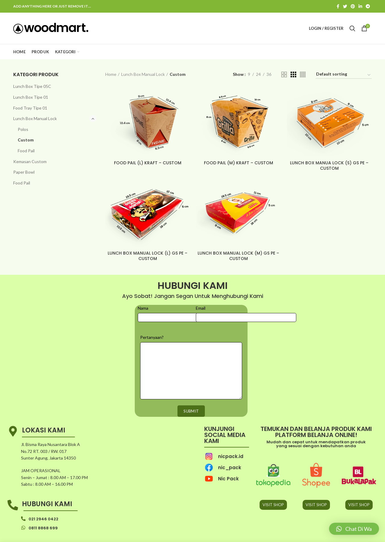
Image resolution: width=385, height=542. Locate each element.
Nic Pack (228, 478)
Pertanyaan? (152, 337)
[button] (354, 529)
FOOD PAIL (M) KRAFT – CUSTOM (238, 163)
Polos (23, 129)
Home (110, 74)
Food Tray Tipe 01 (30, 107)
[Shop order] (344, 75)
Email (200, 308)
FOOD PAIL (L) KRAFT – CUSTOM (147, 163)
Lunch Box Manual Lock (35, 118)
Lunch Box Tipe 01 (30, 97)
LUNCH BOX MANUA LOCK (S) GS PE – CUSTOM (329, 165)
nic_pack (229, 467)
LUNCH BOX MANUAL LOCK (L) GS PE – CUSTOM (147, 255)
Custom (26, 139)
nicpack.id (230, 456)
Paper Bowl (24, 172)
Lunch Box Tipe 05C (32, 86)
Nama (143, 308)
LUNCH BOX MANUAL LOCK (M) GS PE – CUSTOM (238, 255)
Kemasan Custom (30, 161)
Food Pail (26, 150)
